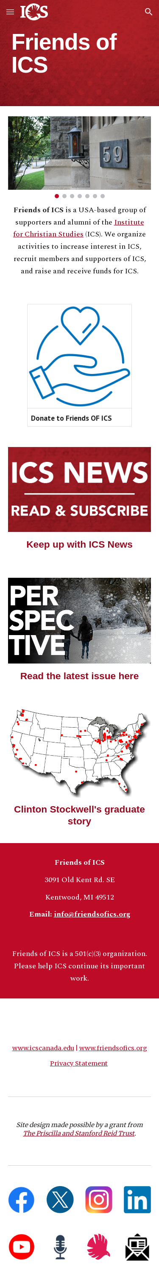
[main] (79, 53)
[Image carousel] (79, 157)
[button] (10, 11)
